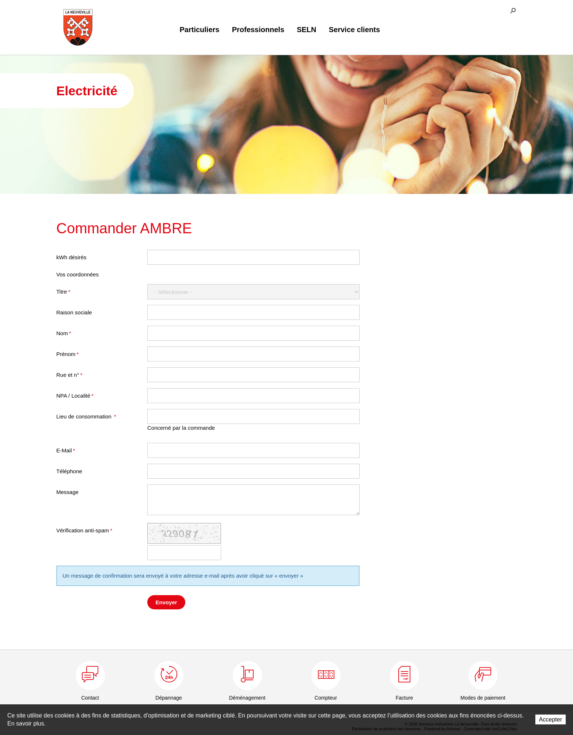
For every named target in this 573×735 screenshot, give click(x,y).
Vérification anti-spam (84, 530)
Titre (63, 291)
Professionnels (258, 30)
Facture (404, 698)
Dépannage (168, 698)
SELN (306, 30)
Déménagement (247, 698)
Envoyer (166, 602)
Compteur (326, 698)
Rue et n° (69, 375)
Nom (63, 333)
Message (67, 492)
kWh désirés (71, 257)
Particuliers (200, 30)
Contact (90, 698)
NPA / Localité (75, 396)
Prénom (67, 354)
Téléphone (69, 471)
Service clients (354, 30)
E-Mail (65, 450)
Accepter (550, 719)
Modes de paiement (482, 698)
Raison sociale (74, 312)
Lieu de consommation (86, 416)
